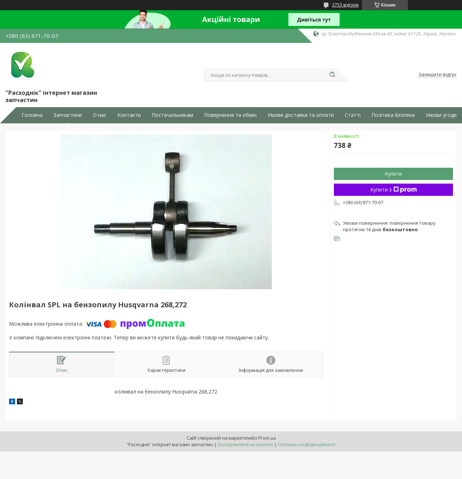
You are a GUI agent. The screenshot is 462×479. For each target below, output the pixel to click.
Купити (393, 173)
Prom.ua (267, 438)
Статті (353, 115)
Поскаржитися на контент (245, 444)
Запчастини (67, 115)
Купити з (393, 189)
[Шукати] (332, 75)
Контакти (129, 115)
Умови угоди (441, 115)
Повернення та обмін (230, 115)
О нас (99, 115)
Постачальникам (172, 115)
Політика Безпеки (393, 115)
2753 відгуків (345, 5)
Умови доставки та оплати (300, 115)
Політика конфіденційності (306, 444)
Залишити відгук (437, 74)
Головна (32, 115)
